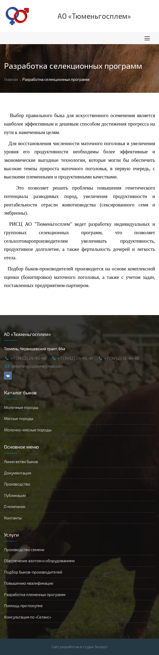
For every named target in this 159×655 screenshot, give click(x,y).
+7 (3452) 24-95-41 (75, 358)
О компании (14, 506)
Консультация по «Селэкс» (27, 617)
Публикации (15, 495)
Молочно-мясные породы (27, 429)
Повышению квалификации (28, 583)
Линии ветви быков (21, 461)
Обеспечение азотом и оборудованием (39, 560)
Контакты (13, 517)
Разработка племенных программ (34, 594)
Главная (11, 79)
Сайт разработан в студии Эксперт (80, 647)
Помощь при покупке (23, 605)
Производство (17, 484)
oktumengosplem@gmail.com (37, 366)
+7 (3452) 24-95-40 (28, 358)
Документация (17, 473)
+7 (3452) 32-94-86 (121, 358)
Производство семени (24, 549)
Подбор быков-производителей (33, 572)
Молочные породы (21, 407)
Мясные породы (18, 418)
